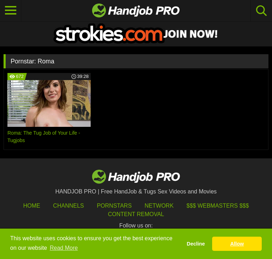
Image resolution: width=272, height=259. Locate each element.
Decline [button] (196, 244)
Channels (68, 206)
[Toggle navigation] (10, 10)
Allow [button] (237, 244)
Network (159, 206)
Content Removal (136, 214)
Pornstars (114, 206)
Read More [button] (64, 248)
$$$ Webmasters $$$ (218, 206)
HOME (31, 206)
